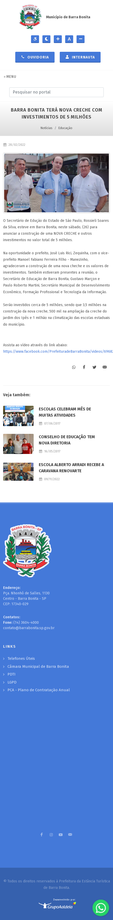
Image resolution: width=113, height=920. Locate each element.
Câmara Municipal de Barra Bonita (38, 666)
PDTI (11, 674)
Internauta (80, 57)
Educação (65, 128)
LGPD (12, 682)
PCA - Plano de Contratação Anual (38, 690)
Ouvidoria (35, 57)
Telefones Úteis (21, 658)
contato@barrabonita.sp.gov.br (29, 628)
